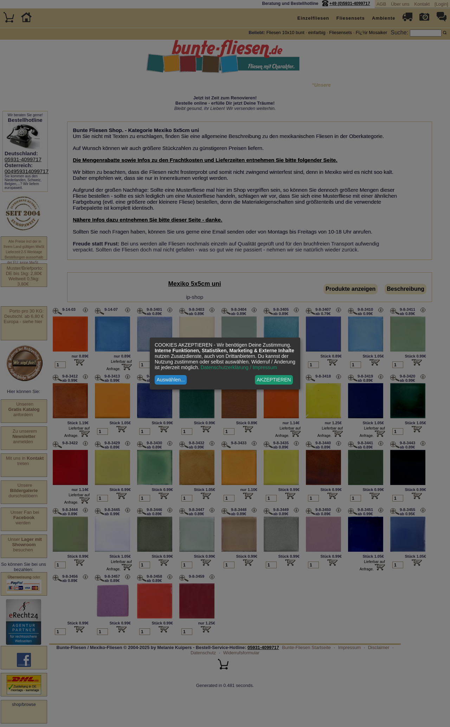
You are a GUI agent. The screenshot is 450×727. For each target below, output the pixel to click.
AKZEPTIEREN (274, 379)
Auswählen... (171, 379)
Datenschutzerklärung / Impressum (239, 367)
